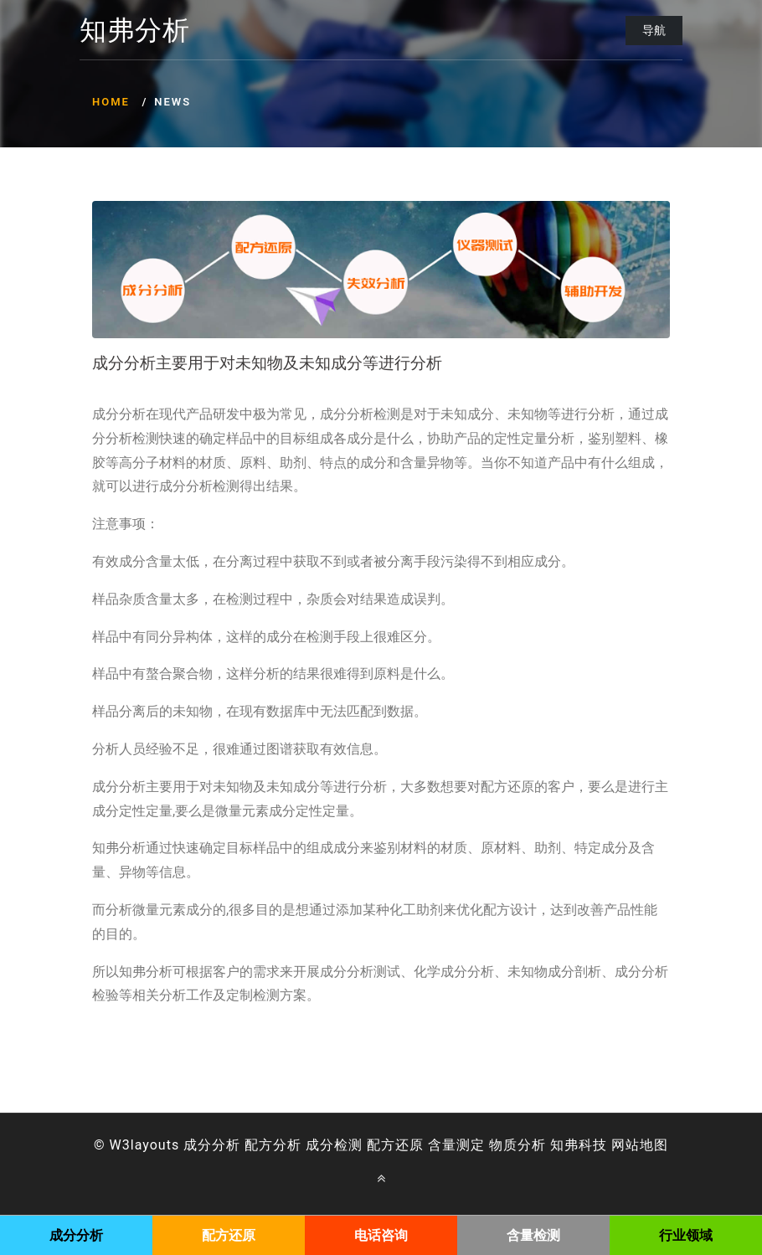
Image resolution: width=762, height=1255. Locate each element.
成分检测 (334, 1145)
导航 (654, 30)
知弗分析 (135, 31)
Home (111, 101)
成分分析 (211, 1145)
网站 (625, 1145)
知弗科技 (578, 1145)
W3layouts (145, 1145)
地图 (654, 1145)
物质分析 (517, 1145)
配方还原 (395, 1145)
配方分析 (273, 1145)
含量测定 (456, 1145)
